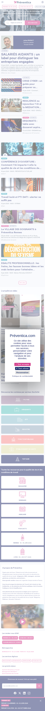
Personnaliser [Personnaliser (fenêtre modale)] (22, 373)
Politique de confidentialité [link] (22, 376)
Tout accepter (22, 364)
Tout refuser (22, 368)
